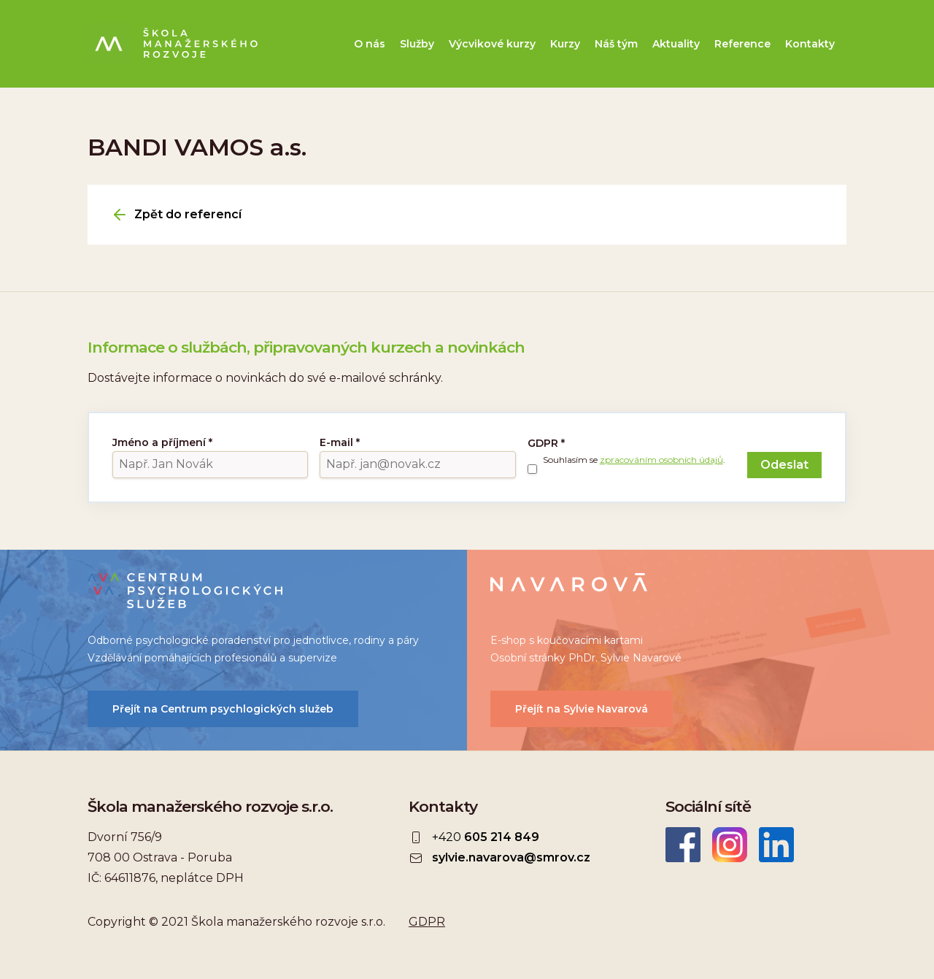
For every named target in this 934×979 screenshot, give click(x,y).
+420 (485, 837)
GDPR (546, 443)
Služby (417, 44)
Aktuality (676, 44)
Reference (742, 44)
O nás (369, 44)
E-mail (340, 442)
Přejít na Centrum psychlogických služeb (222, 708)
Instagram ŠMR (729, 844)
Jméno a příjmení (162, 442)
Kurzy (565, 44)
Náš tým (616, 44)
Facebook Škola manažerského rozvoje (682, 844)
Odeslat (784, 465)
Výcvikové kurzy (492, 44)
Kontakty (810, 44)
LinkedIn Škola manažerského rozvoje (776, 844)
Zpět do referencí (188, 214)
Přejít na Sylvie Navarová (581, 708)
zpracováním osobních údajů (661, 459)
